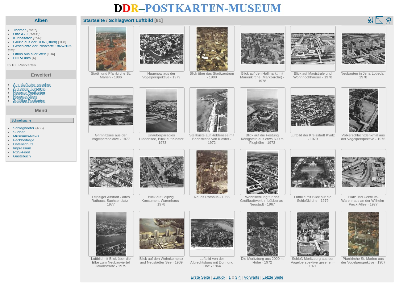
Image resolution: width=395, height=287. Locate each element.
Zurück (219, 277)
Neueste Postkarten (29, 92)
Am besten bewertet (29, 88)
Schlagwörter (24, 128)
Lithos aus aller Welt (29, 54)
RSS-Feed (21, 152)
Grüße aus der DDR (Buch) (35, 42)
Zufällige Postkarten (29, 100)
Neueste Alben (25, 96)
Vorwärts (251, 277)
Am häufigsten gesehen (32, 84)
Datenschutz (23, 144)
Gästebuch (22, 156)
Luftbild (144, 20)
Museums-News (26, 136)
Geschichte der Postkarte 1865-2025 (43, 46)
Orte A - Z (21, 34)
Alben (41, 20)
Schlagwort (122, 20)
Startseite (94, 20)
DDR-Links (22, 58)
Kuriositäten (23, 38)
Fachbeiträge (24, 140)
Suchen (19, 132)
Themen (20, 30)
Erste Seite (200, 277)
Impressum (22, 148)
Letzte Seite (272, 277)
